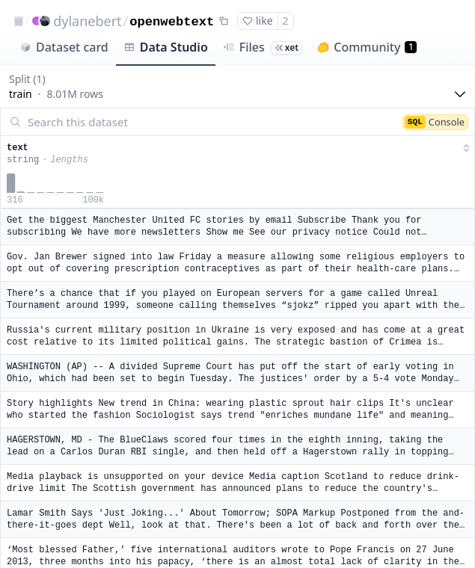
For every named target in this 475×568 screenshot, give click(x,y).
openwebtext (171, 22)
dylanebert (87, 21)
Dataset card (63, 47)
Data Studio (165, 47)
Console (435, 122)
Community (367, 47)
